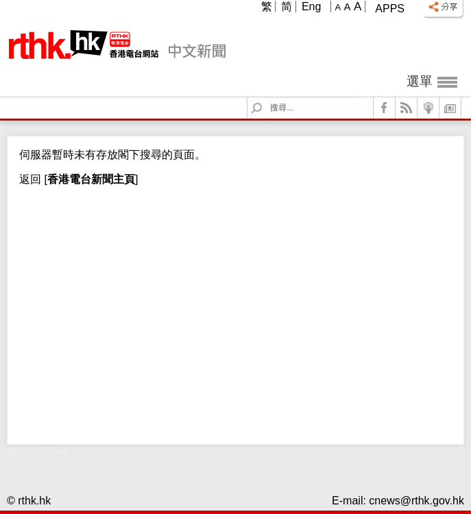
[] (89, 179)
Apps (389, 8)
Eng (311, 6)
